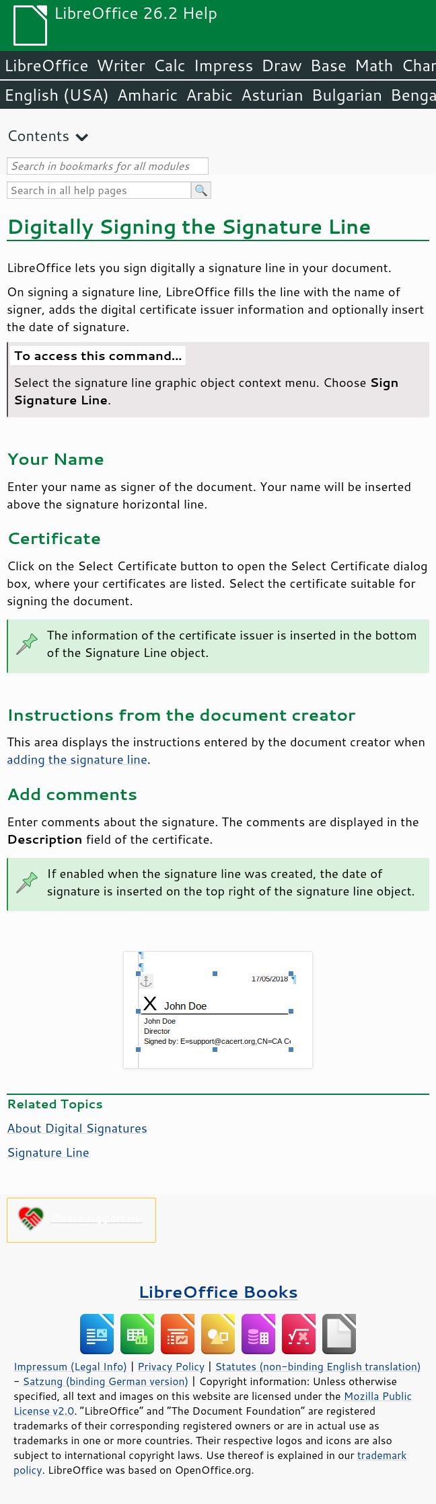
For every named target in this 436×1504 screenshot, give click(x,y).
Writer (120, 65)
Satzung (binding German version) (106, 1381)
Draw (281, 65)
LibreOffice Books (218, 1291)
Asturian (272, 94)
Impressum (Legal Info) (70, 1366)
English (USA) (56, 94)
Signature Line (48, 1152)
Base (328, 65)
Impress (224, 65)
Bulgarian (347, 94)
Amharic (147, 94)
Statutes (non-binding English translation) (318, 1366)
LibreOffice (46, 65)
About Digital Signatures (77, 1128)
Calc (169, 65)
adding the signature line (77, 759)
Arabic (209, 94)
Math (374, 65)
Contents (38, 135)
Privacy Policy (171, 1366)
